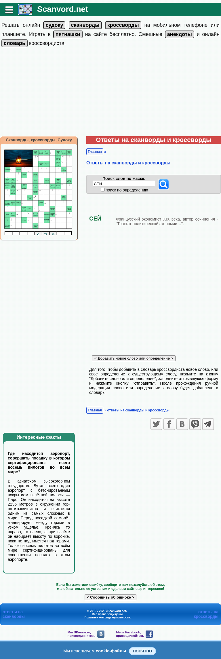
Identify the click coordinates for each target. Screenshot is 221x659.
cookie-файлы (111, 650)
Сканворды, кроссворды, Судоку (39, 140)
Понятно (142, 651)
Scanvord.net (62, 9)
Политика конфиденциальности (107, 617)
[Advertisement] (110, 93)
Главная (95, 152)
